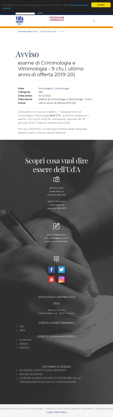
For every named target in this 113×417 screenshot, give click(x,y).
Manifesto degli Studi (27, 31)
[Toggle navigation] (94, 13)
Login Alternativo (56, 412)
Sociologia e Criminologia (54, 88)
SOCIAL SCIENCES (31, 374)
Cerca (39, 12)
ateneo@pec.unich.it (59, 238)
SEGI (22, 330)
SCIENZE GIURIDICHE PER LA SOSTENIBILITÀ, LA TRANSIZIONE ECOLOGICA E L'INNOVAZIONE (50, 379)
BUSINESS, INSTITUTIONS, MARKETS (43, 370)
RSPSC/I (25, 347)
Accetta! (100, 4)
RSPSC (24, 343)
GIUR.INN (25, 339)
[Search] (25, 12)
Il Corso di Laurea (48, 31)
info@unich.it (59, 234)
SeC (22, 326)
